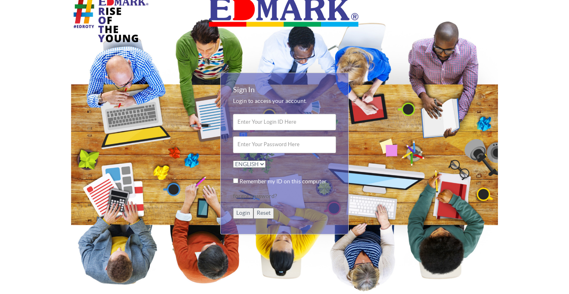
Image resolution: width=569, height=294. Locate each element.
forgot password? (255, 196)
